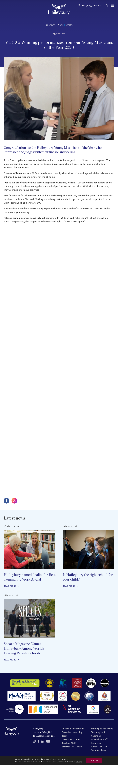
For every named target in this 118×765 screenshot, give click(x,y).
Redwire (94, 760)
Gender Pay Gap (99, 746)
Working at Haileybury (102, 728)
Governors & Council (72, 739)
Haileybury (49, 24)
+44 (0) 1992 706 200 (45, 735)
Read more (10, 586)
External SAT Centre (72, 746)
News (60, 24)
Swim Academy (98, 750)
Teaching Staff (69, 743)
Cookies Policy (75, 760)
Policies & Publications (73, 728)
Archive (70, 24)
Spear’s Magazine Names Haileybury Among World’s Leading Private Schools (24, 648)
